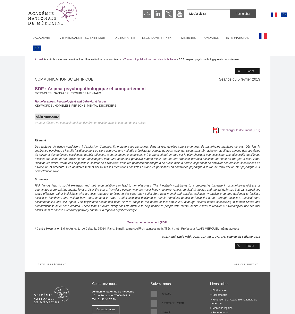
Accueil (39, 59)
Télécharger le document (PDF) (240, 130)
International (239, 37)
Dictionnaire (125, 37)
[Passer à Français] (274, 14)
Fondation (211, 37)
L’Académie (43, 37)
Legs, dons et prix (159, 37)
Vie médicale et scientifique (84, 37)
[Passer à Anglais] (284, 14)
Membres (188, 37)
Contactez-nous (105, 309)
